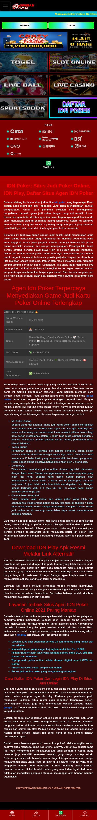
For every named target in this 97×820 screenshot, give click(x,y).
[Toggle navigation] (5, 6)
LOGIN (71, 25)
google (8, 707)
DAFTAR (24, 25)
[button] (6, 41)
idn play (21, 634)
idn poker (60, 202)
